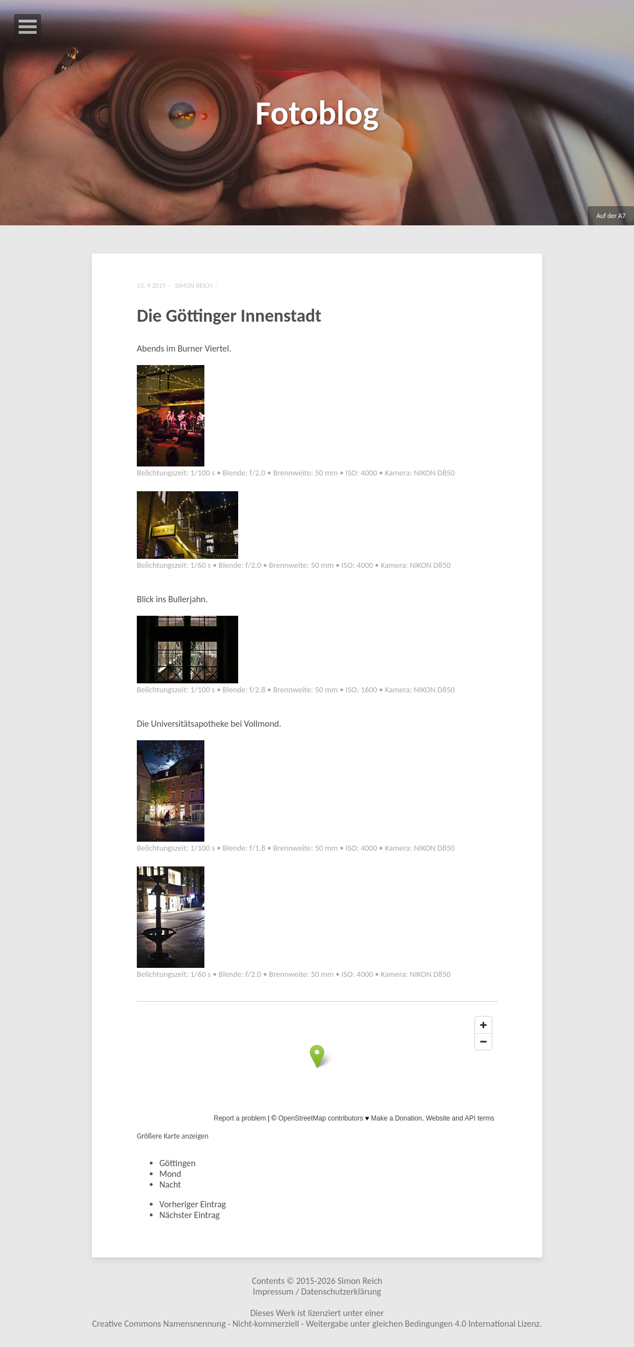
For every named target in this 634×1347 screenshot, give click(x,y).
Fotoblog (316, 113)
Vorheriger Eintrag (192, 1204)
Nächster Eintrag (189, 1215)
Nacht (170, 1184)
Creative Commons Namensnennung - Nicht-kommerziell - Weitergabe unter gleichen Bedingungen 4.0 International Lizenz (316, 1323)
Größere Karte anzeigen (172, 1136)
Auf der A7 (611, 216)
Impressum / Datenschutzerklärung (317, 1291)
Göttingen (177, 1163)
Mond (170, 1173)
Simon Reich (359, 1280)
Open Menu (27, 26)
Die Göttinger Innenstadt (229, 316)
